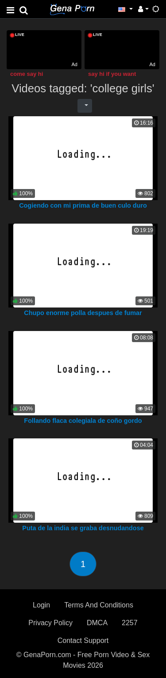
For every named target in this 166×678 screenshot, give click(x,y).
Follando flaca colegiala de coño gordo (83, 420)
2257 (130, 623)
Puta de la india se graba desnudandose (82, 528)
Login (41, 605)
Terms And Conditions (98, 605)
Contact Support (83, 640)
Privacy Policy (50, 623)
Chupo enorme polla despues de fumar (83, 312)
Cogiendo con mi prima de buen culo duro (83, 205)
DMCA (97, 623)
